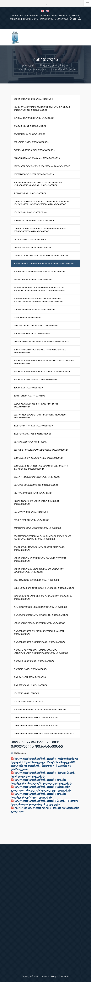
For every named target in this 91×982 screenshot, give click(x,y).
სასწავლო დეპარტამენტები (53, 65)
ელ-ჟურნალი (73, 15)
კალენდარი (61, 19)
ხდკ (36, 19)
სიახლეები (17, 15)
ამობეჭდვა (18, 753)
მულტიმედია (46, 19)
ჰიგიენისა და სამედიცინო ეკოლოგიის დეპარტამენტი (47, 68)
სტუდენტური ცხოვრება (53, 15)
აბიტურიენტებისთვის (21, 19)
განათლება (28, 65)
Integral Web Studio (60, 976)
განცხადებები (31, 15)
